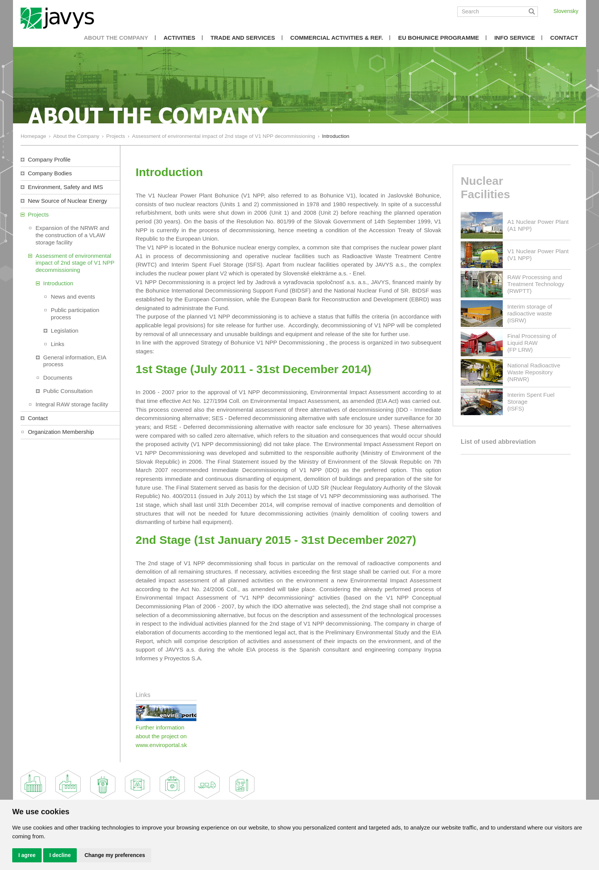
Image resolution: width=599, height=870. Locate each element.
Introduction (58, 283)
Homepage (33, 136)
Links (57, 344)
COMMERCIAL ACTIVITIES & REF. (336, 37)
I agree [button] (27, 855)
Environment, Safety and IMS (65, 187)
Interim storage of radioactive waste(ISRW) (529, 313)
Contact (564, 37)
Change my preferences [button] (114, 855)
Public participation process (75, 313)
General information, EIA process (74, 361)
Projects (115, 136)
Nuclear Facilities (485, 188)
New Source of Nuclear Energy (67, 200)
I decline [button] (60, 855)
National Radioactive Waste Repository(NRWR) (533, 372)
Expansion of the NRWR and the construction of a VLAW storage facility (72, 235)
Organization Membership (61, 432)
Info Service (514, 37)
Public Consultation (67, 391)
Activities (179, 37)
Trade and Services (242, 37)
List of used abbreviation (498, 441)
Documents (57, 377)
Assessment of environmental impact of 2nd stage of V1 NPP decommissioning (223, 136)
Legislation (64, 330)
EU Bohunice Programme (438, 37)
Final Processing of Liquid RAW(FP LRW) (532, 343)
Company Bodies (50, 173)
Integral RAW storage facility (72, 404)
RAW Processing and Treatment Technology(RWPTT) (535, 284)
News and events (73, 296)
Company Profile (49, 159)
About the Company (116, 37)
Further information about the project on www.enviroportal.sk (161, 736)
